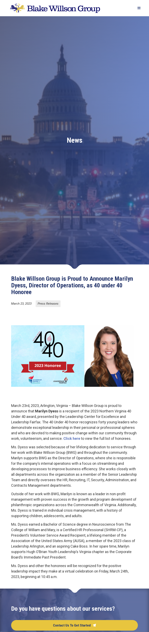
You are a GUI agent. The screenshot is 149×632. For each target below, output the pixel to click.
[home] (54, 8)
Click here (71, 438)
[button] (137, 8)
